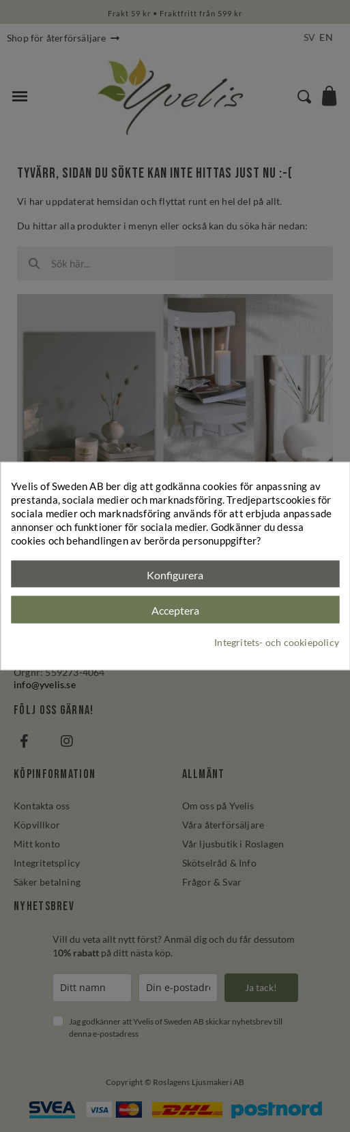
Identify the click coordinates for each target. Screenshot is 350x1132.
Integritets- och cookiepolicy (276, 642)
